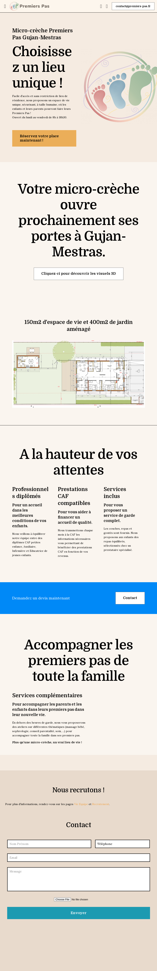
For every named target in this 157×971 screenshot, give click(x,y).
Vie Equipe (81, 804)
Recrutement (100, 804)
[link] (78, 374)
